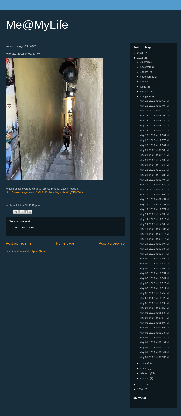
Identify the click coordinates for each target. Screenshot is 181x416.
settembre (146, 76)
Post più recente (18, 243)
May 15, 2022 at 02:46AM (154, 194)
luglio (143, 86)
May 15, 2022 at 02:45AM (154, 199)
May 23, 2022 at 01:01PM (154, 130)
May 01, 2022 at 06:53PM (154, 312)
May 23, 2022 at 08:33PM (154, 125)
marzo (144, 368)
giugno (144, 91)
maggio (144, 96)
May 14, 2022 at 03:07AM (154, 253)
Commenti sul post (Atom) (31, 251)
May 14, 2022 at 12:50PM (154, 224)
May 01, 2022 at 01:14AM (154, 352)
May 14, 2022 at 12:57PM (154, 209)
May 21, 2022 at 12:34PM (154, 164)
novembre (146, 66)
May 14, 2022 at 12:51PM (154, 219)
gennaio (145, 378)
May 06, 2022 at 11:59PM (154, 258)
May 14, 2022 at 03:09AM (154, 243)
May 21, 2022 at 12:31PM (154, 169)
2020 (140, 389)
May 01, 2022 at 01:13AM (154, 357)
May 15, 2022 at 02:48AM (154, 184)
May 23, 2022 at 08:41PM (154, 100)
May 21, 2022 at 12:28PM (154, 174)
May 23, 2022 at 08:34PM (154, 120)
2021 (140, 384)
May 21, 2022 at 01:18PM (154, 150)
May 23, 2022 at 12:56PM (154, 145)
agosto (144, 81)
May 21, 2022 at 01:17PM (154, 155)
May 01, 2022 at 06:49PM (154, 327)
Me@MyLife (37, 24)
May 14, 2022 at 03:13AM (154, 228)
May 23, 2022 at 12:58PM (154, 135)
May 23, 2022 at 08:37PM (154, 110)
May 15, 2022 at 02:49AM (154, 179)
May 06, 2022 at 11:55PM (154, 273)
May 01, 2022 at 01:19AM (154, 342)
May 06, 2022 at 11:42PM (154, 298)
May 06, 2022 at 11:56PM (154, 268)
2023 (140, 52)
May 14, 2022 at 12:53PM (154, 214)
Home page (65, 243)
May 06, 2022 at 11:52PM (154, 283)
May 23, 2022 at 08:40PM (154, 105)
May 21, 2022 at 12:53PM (154, 160)
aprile (143, 363)
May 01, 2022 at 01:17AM (154, 347)
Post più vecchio (112, 243)
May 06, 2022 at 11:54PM (154, 278)
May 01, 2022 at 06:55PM (154, 307)
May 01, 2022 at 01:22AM (154, 337)
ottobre (144, 71)
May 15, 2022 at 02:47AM (154, 189)
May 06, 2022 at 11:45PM (154, 293)
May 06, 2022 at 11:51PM (154, 288)
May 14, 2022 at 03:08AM (154, 248)
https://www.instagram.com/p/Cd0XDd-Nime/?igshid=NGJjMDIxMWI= (45, 192)
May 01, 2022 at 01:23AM (154, 332)
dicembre (145, 62)
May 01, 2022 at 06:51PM (154, 317)
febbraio (145, 373)
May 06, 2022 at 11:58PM (154, 263)
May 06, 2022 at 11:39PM (154, 303)
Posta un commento (25, 227)
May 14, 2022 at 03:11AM (154, 234)
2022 (140, 57)
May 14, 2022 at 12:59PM (154, 204)
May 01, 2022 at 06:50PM (154, 322)
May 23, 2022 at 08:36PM (154, 115)
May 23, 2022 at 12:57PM (154, 140)
